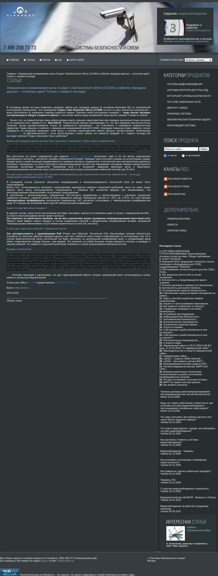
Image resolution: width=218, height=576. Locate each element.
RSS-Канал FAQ (176, 194)
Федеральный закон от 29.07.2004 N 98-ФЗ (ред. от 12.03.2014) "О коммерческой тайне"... (185, 346)
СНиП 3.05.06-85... (172, 259)
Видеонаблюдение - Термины (177, 451)
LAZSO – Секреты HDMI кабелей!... (183, 358)
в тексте (172, 155)
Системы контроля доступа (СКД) (187, 90)
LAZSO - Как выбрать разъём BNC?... (184, 361)
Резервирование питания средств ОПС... (186, 364)
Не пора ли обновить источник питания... (186, 379)
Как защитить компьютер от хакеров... (184, 306)
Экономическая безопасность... (180, 319)
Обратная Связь (177, 230)
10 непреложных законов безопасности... (185, 290)
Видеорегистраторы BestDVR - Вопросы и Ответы (188, 497)
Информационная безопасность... (182, 316)
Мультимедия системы (181, 125)
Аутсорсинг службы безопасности (189, 96)
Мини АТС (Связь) (177, 108)
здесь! (45, 560)
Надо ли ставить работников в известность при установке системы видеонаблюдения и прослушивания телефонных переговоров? (187, 405)
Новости (172, 225)
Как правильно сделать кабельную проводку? (186, 471)
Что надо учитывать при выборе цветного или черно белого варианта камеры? (186, 418)
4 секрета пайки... (173, 343)
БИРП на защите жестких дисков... (182, 382)
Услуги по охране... (173, 327)
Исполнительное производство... (181, 322)
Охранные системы (179, 114)
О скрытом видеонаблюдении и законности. (185, 488)
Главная (14, 60)
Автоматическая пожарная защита (189, 119)
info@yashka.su (65, 560)
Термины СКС (168, 480)
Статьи (30, 60)
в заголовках (193, 155)
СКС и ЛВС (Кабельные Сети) (184, 102)
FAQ (59, 60)
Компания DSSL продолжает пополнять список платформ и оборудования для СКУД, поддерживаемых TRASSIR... (186, 264)
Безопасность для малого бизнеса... (182, 287)
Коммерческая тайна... (176, 356)
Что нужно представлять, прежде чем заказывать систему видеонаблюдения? (188, 429)
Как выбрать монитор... (176, 384)
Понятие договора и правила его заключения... (188, 285)
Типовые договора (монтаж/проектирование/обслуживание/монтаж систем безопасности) (186, 393)
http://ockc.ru (22, 287)
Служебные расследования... (179, 314)
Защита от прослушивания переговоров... (186, 303)
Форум (46, 60)
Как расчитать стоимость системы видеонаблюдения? (179, 441)
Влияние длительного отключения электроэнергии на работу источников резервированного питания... (180, 374)
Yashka (164, 422)
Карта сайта (76, 60)
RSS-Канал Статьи (178, 186)
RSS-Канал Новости (180, 179)
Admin (164, 397)
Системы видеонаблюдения (184, 84)
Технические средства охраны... (181, 324)
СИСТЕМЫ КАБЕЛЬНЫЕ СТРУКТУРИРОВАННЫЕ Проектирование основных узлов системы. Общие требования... (185, 254)
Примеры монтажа (178, 219)
